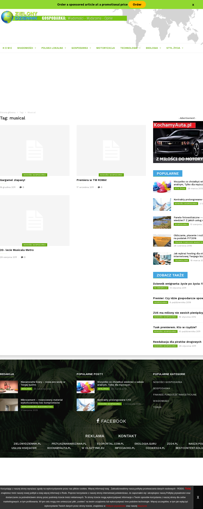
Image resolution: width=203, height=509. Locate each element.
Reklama (94, 436)
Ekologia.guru (145, 443)
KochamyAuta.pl (59, 448)
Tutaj (188, 488)
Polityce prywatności (116, 506)
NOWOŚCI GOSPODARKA (35, 175)
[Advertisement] (101, 483)
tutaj (107, 488)
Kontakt (127, 436)
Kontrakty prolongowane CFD (114, 400)
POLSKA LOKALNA (53, 48)
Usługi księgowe (24, 448)
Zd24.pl (172, 443)
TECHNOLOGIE (130, 48)
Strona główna (7, 112)
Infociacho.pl (125, 448)
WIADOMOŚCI (26, 48)
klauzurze (142, 506)
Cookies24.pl (155, 448)
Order (137, 4)
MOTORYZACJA (105, 48)
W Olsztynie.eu (93, 448)
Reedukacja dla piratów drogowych (177, 341)
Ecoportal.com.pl (110, 443)
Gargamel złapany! (12, 180)
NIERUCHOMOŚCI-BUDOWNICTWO (37, 407)
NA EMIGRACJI (160, 288)
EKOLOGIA (153, 48)
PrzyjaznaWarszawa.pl (69, 443)
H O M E (7, 48)
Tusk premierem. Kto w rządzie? (175, 327)
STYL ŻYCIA (174, 48)
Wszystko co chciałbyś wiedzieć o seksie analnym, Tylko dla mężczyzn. (120, 383)
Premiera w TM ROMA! (92, 180)
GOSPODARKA (81, 48)
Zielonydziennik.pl (27, 443)
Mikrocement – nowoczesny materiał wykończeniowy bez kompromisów (42, 401)
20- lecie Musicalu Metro (17, 250)
